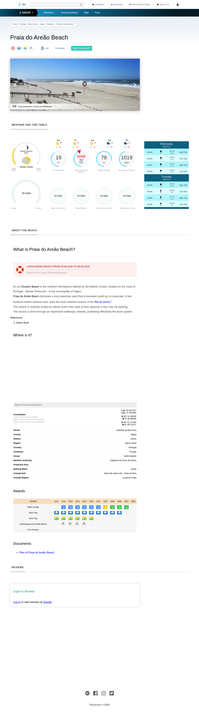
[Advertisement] (166, 67)
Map (86, 12)
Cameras (98, 4)
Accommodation (69, 12)
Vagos (42, 24)
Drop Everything (139, 4)
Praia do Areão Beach (65, 24)
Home (15, 24)
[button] (42, 85)
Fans (97, 12)
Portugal (22, 24)
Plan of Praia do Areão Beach (36, 552)
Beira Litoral (33, 24)
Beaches (49, 12)
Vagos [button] (26, 12)
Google (47, 602)
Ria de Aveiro (102, 301)
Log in (17, 602)
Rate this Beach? (82, 48)
